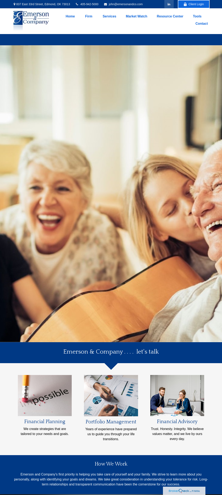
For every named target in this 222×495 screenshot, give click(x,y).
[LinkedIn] (169, 4)
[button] (70, 16)
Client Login (193, 4)
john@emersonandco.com (123, 4)
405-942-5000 (86, 4)
